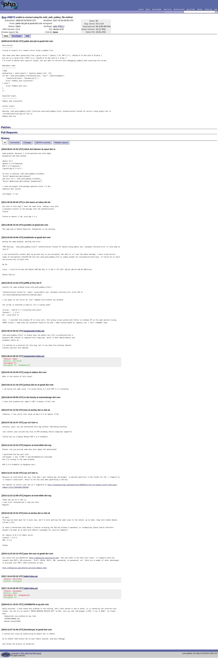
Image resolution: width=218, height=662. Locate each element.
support (147, 9)
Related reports (61, 142)
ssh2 (55, 26)
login (215, 9)
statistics (200, 9)
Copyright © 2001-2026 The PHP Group (26, 658)
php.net (141, 9)
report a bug (168, 9)
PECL (61, 26)
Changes (27, 142)
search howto (190, 9)
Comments (14, 142)
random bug (208, 9)
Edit (27, 36)
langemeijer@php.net (34, 331)
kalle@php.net (31, 578)
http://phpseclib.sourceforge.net (43, 559)
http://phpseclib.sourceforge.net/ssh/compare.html (24, 569)
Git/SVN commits (42, 142)
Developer (17, 36)
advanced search (179, 9)
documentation (157, 9)
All (5, 142)
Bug (4, 17)
